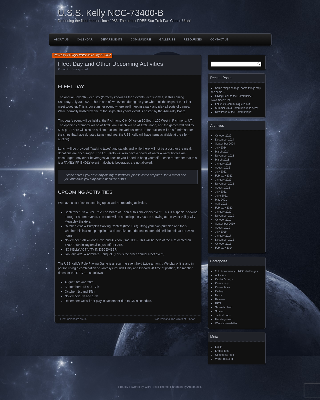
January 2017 (223, 235)
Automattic (194, 386)
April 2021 (221, 203)
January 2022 (223, 179)
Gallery (219, 291)
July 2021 (220, 191)
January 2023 (223, 163)
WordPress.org (224, 358)
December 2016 (224, 239)
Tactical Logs (222, 315)
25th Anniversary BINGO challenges (236, 271)
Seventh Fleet (223, 307)
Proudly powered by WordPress (138, 386)
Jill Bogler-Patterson (78, 55)
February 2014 (223, 247)
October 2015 (223, 243)
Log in (218, 346)
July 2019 (220, 231)
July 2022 (220, 171)
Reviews (220, 299)
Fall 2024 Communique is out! (232, 104)
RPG (218, 303)
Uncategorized (79, 69)
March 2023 (222, 159)
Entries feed (222, 350)
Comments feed (224, 354)
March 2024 (222, 151)
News (218, 295)
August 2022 (222, 167)
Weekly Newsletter (226, 323)
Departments (111, 39)
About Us (61, 39)
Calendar (85, 39)
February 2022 (223, 175)
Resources (193, 39)
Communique (141, 39)
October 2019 (223, 219)
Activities (220, 275)
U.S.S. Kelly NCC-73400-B (111, 13)
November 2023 (224, 155)
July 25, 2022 (103, 55)
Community (222, 283)
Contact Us (219, 39)
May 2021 (221, 199)
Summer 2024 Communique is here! (236, 108)
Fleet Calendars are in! (73, 319)
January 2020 (223, 211)
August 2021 (222, 187)
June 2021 (221, 195)
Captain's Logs (224, 279)
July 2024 (220, 147)
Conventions (222, 287)
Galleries (167, 39)
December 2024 (224, 139)
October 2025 (223, 135)
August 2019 (222, 227)
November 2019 (224, 215)
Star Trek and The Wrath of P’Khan (174, 319)
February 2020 (223, 207)
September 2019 (225, 223)
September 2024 (225, 143)
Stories (219, 311)
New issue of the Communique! (233, 112)
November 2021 (224, 183)
